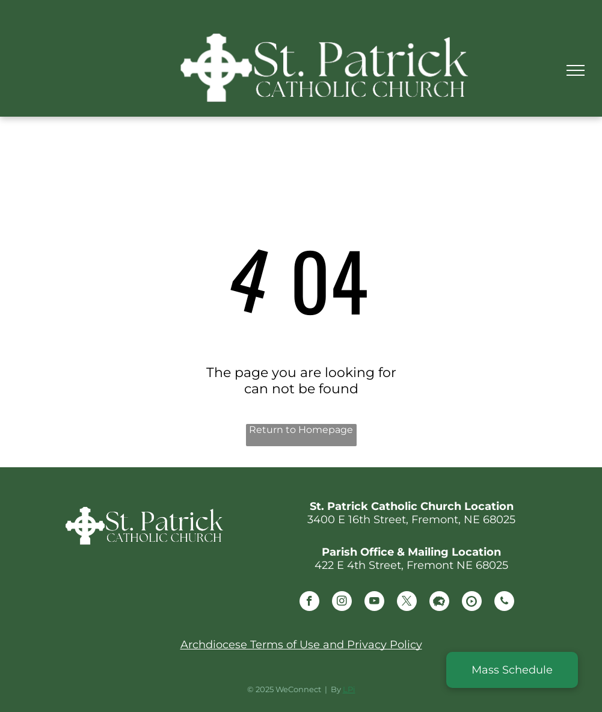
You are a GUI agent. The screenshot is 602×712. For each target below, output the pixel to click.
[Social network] (439, 602)
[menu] (575, 70)
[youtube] (374, 602)
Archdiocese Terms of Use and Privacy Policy (301, 644)
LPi (349, 689)
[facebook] (309, 602)
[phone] (504, 602)
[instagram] (342, 602)
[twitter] (407, 602)
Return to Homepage (301, 429)
